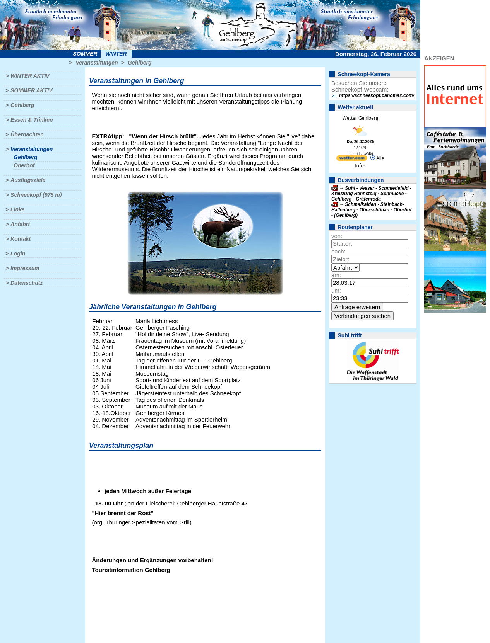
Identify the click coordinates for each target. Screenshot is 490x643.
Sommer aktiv (31, 90)
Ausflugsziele (27, 180)
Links (17, 209)
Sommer (85, 54)
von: (336, 236)
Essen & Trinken (31, 120)
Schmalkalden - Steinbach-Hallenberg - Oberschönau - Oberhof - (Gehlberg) (371, 210)
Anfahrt (20, 224)
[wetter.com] (351, 159)
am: (336, 275)
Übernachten (27, 134)
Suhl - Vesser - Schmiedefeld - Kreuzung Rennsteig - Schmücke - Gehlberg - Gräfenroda (371, 193)
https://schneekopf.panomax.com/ (376, 95)
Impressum (24, 268)
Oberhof (24, 165)
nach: (338, 251)
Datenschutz (26, 283)
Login (17, 253)
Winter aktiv (30, 76)
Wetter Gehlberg (360, 118)
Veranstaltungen (96, 63)
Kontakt (20, 239)
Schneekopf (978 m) (36, 195)
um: (336, 290)
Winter (116, 54)
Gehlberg (139, 63)
